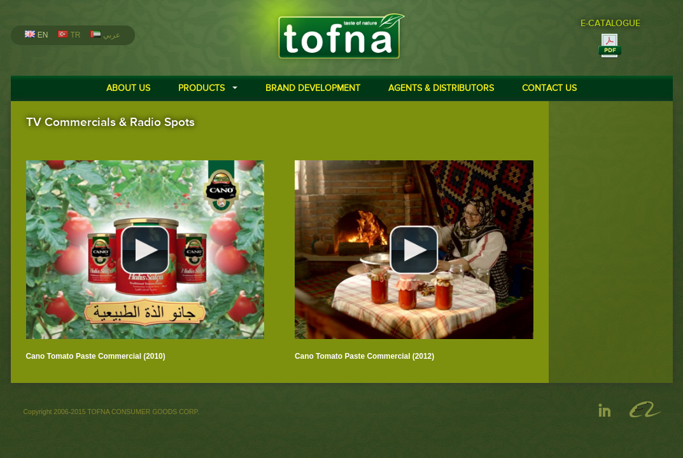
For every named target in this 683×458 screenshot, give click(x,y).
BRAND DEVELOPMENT (312, 88)
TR (69, 35)
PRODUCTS (201, 88)
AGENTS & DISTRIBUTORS (441, 88)
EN (36, 35)
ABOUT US (128, 88)
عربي (105, 35)
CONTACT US (549, 88)
